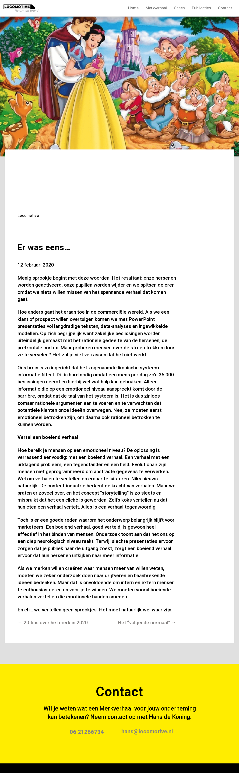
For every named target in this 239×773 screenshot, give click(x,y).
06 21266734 (87, 732)
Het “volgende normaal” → (147, 622)
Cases (179, 8)
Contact (225, 8)
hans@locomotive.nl (147, 731)
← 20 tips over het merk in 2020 (53, 622)
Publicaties (201, 8)
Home (133, 8)
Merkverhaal (156, 8)
